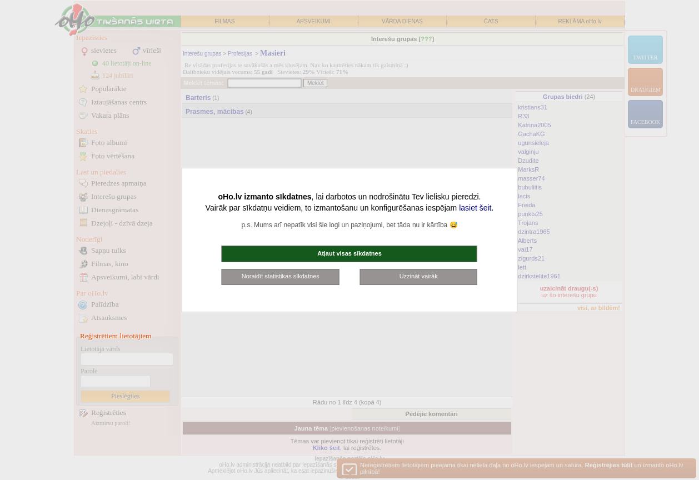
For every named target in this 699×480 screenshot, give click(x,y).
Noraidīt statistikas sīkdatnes (280, 276)
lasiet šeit (475, 207)
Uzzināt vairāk (419, 276)
